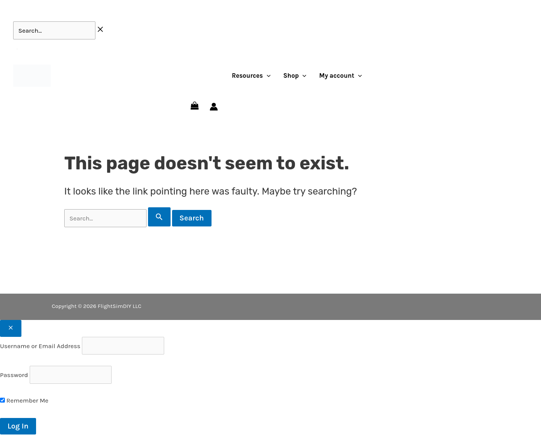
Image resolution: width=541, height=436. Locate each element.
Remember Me (24, 400)
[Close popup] (10, 328)
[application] (266, 75)
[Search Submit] (159, 216)
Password (14, 375)
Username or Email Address (40, 346)
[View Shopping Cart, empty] (194, 106)
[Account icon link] (214, 107)
